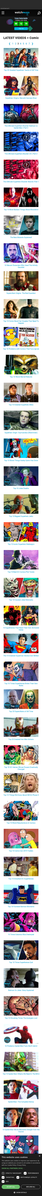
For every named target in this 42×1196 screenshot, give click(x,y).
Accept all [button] (11, 1187)
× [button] (39, 1156)
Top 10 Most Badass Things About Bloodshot (21, 210)
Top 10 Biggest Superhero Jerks (21, 516)
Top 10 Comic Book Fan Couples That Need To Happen (21, 322)
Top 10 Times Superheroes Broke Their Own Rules (21, 685)
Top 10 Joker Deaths (21, 488)
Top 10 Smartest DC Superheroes (20, 879)
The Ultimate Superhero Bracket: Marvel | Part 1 (21, 182)
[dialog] (21, 1175)
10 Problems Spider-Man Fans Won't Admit (21, 1046)
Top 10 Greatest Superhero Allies (21, 405)
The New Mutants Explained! (21, 237)
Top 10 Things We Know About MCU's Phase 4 (21, 795)
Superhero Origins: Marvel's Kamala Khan (21, 98)
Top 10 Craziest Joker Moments (21, 600)
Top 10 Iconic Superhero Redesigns (21, 544)
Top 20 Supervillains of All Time (21, 711)
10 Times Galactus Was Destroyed (21, 935)
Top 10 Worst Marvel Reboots (21, 377)
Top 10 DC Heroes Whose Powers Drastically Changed (21, 768)
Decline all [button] (30, 1187)
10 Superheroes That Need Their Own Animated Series (21, 629)
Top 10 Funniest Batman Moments (21, 907)
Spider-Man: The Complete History (21, 1102)
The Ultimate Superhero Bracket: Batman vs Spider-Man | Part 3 (21, 127)
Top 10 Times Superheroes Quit (21, 962)
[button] (21, 1168)
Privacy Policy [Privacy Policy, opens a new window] (21, 1165)
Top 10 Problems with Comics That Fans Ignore (21, 349)
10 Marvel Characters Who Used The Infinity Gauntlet (21, 266)
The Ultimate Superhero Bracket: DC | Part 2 (21, 154)
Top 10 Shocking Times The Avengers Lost (21, 1018)
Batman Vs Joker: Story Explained (21, 990)
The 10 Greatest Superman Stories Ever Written (21, 656)
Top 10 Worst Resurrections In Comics (21, 823)
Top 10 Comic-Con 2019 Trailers (21, 851)
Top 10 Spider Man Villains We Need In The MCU (21, 1074)
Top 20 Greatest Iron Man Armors (20, 739)
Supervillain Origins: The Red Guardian (21, 293)
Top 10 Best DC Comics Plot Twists (21, 572)
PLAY (21, 28)
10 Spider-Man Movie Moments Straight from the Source (21, 1131)
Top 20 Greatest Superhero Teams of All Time (21, 70)
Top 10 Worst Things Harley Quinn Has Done (21, 461)
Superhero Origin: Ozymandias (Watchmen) (21, 433)
